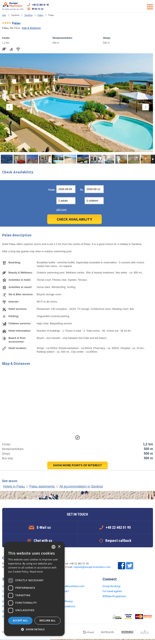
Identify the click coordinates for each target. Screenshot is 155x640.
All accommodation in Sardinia (81, 486)
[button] (34, 629)
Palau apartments (42, 486)
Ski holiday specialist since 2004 (12, 6)
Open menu (150, 6)
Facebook (121, 565)
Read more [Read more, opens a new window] (36, 571)
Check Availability (74, 219)
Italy (4, 15)
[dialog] (34, 589)
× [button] (59, 546)
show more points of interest (77, 465)
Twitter (129, 565)
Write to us (37, 8)
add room (61, 209)
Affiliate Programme (114, 596)
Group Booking (111, 586)
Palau (40, 15)
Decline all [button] (48, 620)
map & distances (31, 28)
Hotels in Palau (14, 486)
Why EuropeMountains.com (68, 586)
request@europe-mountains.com (92, 567)
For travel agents (112, 591)
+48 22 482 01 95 (40, 4)
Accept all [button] (20, 620)
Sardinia (28, 15)
